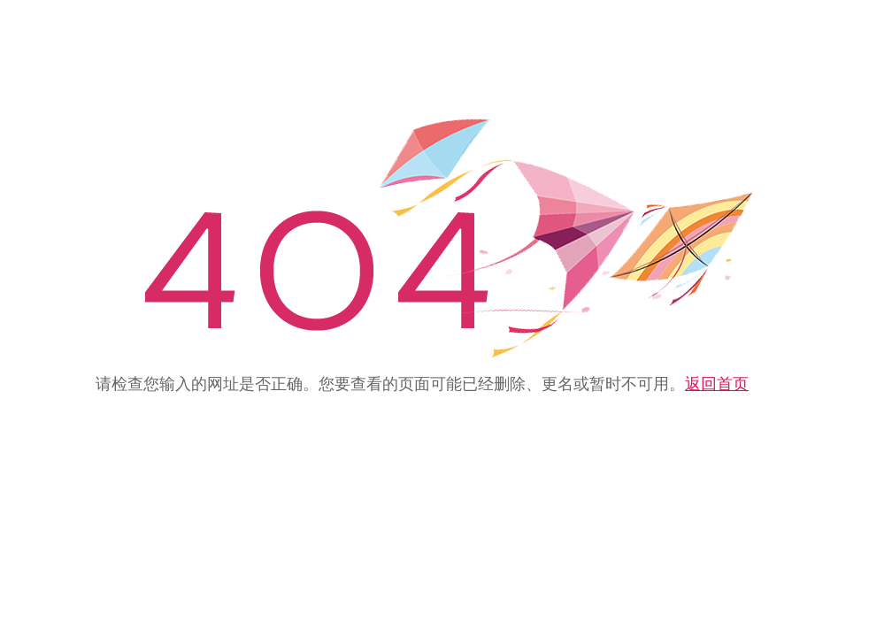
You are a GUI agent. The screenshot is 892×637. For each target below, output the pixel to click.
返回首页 (717, 384)
